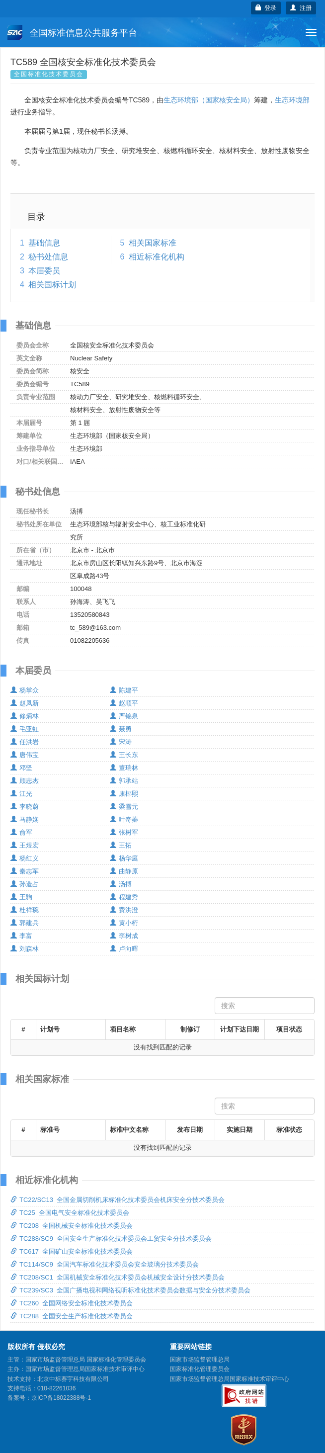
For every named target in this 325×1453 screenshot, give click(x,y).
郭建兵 (24, 923)
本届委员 (44, 270)
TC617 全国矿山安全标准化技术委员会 (71, 1251)
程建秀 (124, 897)
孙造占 (24, 884)
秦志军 (24, 871)
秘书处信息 (48, 257)
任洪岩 (24, 742)
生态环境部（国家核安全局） (208, 100)
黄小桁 (124, 923)
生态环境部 (292, 100)
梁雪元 (124, 806)
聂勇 (121, 729)
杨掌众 (24, 690)
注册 (301, 7)
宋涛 (121, 742)
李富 (21, 936)
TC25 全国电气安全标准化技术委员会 (69, 1212)
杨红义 (24, 858)
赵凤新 (24, 703)
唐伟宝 (24, 755)
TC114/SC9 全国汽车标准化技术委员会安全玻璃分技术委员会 (104, 1264)
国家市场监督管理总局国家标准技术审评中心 (229, 1378)
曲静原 (124, 871)
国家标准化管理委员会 (200, 1369)
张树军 (124, 832)
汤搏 (121, 884)
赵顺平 (124, 703)
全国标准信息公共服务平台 (72, 32)
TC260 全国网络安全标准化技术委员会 (71, 1303)
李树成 (124, 936)
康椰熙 (124, 793)
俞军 (21, 832)
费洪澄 (124, 910)
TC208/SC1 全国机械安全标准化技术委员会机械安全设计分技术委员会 (117, 1277)
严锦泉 (124, 716)
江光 (21, 793)
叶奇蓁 (124, 819)
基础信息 (44, 243)
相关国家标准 (152, 243)
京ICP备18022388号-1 (61, 1397)
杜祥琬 (24, 910)
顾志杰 (24, 780)
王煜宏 (24, 845)
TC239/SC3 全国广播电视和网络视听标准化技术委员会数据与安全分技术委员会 (130, 1290)
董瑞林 (124, 767)
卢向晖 (124, 948)
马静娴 (24, 819)
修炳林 (24, 716)
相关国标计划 (52, 284)
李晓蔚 (24, 806)
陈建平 (124, 690)
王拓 (121, 845)
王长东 (124, 755)
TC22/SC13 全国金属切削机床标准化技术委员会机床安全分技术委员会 (117, 1199)
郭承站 (124, 780)
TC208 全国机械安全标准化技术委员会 (71, 1225)
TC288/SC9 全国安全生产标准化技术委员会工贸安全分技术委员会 (111, 1238)
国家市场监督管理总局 (200, 1359)
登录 (266, 7)
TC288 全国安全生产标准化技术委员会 (71, 1316)
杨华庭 (124, 858)
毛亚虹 (24, 729)
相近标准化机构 (156, 257)
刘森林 (24, 948)
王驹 (21, 897)
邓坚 (21, 767)
